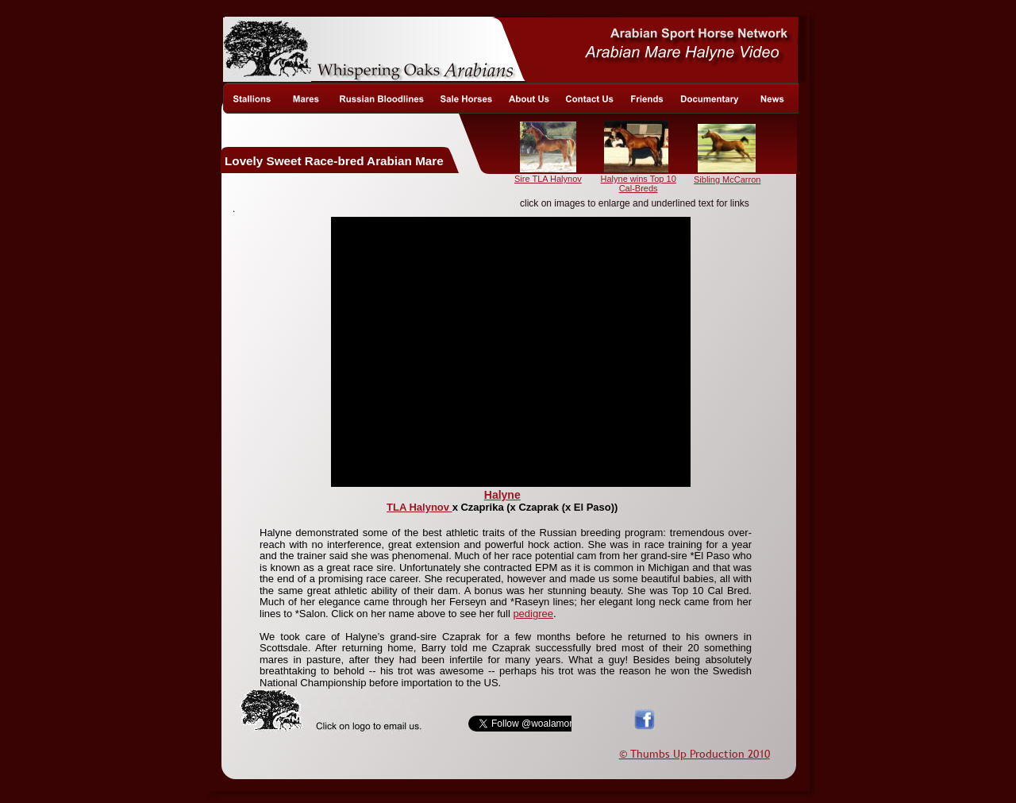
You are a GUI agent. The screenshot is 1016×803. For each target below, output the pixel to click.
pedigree (533, 614)
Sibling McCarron (727, 179)
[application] (511, 352)
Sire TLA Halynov (548, 178)
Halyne (502, 494)
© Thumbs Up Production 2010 (694, 754)
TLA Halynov (419, 507)
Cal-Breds (638, 188)
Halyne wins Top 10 (638, 178)
